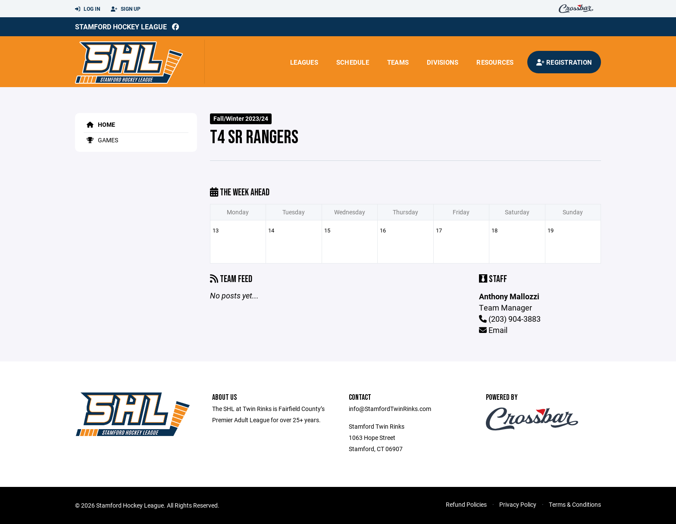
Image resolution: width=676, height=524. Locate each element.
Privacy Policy (517, 504)
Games (101, 140)
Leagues (304, 62)
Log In (87, 9)
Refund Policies (466, 504)
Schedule (352, 62)
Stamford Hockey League (121, 26)
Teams (398, 62)
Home (99, 124)
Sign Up (126, 9)
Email (493, 330)
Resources (494, 62)
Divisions (442, 62)
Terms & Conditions (575, 504)
